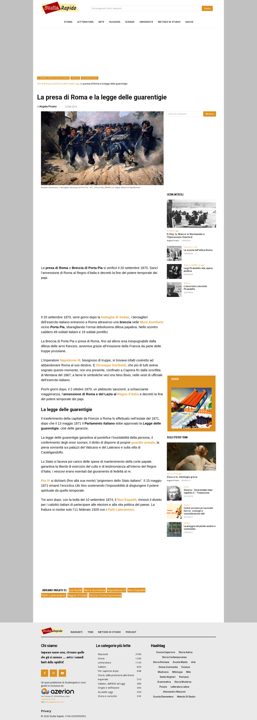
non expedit (136, 590)
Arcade (175, 423)
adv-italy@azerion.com (54, 702)
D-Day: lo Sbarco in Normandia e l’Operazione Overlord (186, 236)
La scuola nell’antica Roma (198, 250)
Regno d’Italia (128, 394)
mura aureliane (94, 590)
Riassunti (50, 83)
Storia (75, 78)
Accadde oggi (89, 78)
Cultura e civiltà (190, 247)
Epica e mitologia (174, 474)
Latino (186, 487)
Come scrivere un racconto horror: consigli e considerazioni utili (198, 511)
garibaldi (75, 590)
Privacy (46, 711)
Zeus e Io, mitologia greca (182, 477)
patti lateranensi (53, 595)
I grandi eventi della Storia (53, 78)
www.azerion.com (48, 699)
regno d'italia (77, 595)
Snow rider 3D (184, 427)
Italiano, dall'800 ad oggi (194, 265)
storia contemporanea (105, 595)
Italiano (187, 283)
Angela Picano (48, 106)
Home (40, 83)
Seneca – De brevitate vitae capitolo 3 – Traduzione (198, 491)
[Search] (207, 8)
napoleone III (116, 590)
